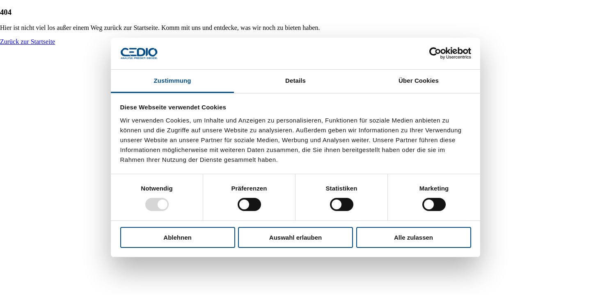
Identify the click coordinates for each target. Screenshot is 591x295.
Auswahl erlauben (295, 237)
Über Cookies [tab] (419, 80)
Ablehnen (177, 237)
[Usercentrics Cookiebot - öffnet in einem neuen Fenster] (435, 53)
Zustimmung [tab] (172, 80)
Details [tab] (295, 80)
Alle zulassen (413, 237)
